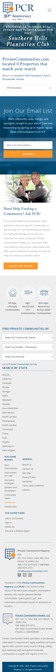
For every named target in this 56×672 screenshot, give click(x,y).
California (6, 378)
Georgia (6, 391)
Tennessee (7, 429)
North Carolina (9, 416)
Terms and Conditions (33, 485)
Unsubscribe (10, 506)
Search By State (14, 368)
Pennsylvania (8, 421)
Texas (5, 433)
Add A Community (14, 518)
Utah (4, 437)
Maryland (6, 399)
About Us (27, 464)
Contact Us (27, 468)
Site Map (26, 473)
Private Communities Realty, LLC (32, 615)
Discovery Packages (9, 482)
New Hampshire (10, 408)
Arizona (6, 374)
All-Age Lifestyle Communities (12, 298)
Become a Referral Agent (17, 531)
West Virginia (8, 450)
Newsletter (9, 502)
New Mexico (8, 412)
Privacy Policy (28, 477)
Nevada (6, 404)
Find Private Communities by (25, 328)
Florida (5, 387)
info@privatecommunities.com (33, 571)
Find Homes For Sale (10, 474)
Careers (26, 489)
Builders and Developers (10, 489)
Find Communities (10, 467)
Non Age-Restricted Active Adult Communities (44, 300)
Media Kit (9, 526)
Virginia (5, 441)
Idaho (5, 395)
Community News (10, 496)
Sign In (8, 522)
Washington (8, 446)
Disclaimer (27, 481)
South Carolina (9, 425)
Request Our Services (21, 266)
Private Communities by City (23, 364)
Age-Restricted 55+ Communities (28, 300)
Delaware (6, 383)
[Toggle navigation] (49, 10)
